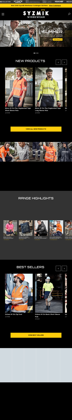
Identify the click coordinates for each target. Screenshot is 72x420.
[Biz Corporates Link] (32, 1)
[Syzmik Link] (18, 2)
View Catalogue (55, 5)
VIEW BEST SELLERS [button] (36, 335)
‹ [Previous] (58, 62)
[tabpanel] (36, 34)
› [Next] (64, 62)
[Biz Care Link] (47, 1)
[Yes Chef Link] (59, 2)
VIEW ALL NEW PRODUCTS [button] (36, 129)
